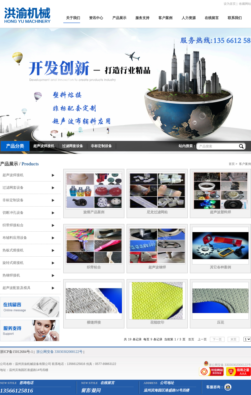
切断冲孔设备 (13, 213)
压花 (220, 322)
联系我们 (235, 18)
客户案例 (165, 18)
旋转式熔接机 (13, 263)
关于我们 (73, 18)
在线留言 (212, 18)
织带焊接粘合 (13, 225)
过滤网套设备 (72, 146)
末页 (233, 339)
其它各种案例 (220, 267)
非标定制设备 (101, 146)
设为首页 (230, 4)
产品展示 (119, 18)
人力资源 (189, 18)
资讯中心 (96, 18)
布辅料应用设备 (15, 238)
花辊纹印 (157, 322)
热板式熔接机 (13, 250)
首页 (232, 164)
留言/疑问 (90, 390)
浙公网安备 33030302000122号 (59, 352)
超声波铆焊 (157, 267)
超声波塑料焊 (220, 212)
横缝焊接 (94, 322)
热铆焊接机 (11, 275)
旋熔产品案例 (93, 212)
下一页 (217, 339)
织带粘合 (94, 267)
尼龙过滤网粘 (157, 212)
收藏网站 (245, 4)
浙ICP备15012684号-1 (16, 352)
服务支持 (142, 18)
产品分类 (15, 146)
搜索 (241, 146)
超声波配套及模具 (17, 288)
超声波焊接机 (43, 146)
